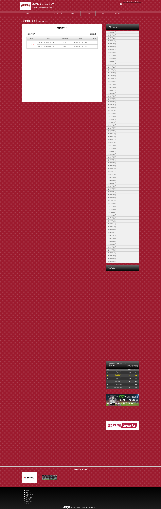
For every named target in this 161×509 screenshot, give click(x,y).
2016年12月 (112, 221)
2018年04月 (112, 192)
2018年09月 (112, 177)
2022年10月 (112, 110)
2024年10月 (112, 70)
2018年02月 (112, 198)
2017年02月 (112, 218)
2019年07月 (112, 151)
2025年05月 (112, 55)
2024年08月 (112, 76)
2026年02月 (112, 32)
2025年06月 (112, 52)
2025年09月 (112, 44)
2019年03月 (112, 163)
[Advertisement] (122, 449)
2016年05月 (112, 241)
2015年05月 (112, 261)
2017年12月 (112, 201)
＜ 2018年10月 (30, 34)
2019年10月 (112, 142)
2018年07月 (112, 183)
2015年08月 (112, 259)
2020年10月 (112, 134)
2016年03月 (112, 247)
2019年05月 (112, 157)
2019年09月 (112, 145)
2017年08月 (112, 206)
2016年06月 (112, 238)
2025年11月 (112, 38)
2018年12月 (112, 169)
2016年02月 (112, 250)
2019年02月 (112, 166)
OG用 (138, 1)
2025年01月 (112, 61)
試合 (72, 13)
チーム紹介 (88, 13)
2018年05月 (112, 189)
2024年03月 (112, 87)
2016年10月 (112, 227)
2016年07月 (112, 235)
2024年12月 (112, 64)
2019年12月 (112, 137)
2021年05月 (112, 128)
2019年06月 (112, 154)
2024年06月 (112, 81)
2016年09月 (112, 230)
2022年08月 (112, 116)
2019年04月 (112, 160)
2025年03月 (112, 58)
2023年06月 (112, 102)
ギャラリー (118, 13)
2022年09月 (112, 113)
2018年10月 (112, 174)
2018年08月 (112, 180)
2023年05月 (112, 105)
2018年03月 (112, 195)
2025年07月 (112, 49)
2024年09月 (112, 73)
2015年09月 (112, 256)
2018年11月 (112, 171)
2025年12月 (112, 35)
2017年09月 (112, 203)
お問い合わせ (129, 1)
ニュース (43, 13)
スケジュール (57, 13)
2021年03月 (112, 131)
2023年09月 (112, 93)
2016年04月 (112, 244)
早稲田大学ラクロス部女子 (43, 4)
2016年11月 (112, 224)
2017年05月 (112, 209)
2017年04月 (112, 212)
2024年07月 (112, 79)
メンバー (103, 13)
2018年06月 (112, 186)
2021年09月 (112, 125)
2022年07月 (112, 119)
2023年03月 (112, 108)
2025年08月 (112, 47)
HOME (27, 13)
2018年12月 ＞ (93, 34)
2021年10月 (112, 122)
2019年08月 (112, 148)
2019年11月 (112, 140)
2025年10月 (112, 41)
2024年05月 (112, 84)
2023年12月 (112, 90)
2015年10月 (112, 253)
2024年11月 (112, 67)
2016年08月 (112, 232)
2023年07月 (112, 99)
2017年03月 (112, 215)
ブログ (133, 13)
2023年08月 (112, 96)
